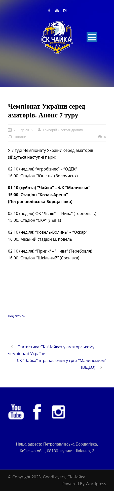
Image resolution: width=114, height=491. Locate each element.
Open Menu (92, 37)
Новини (20, 136)
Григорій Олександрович (63, 130)
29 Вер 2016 (23, 130)
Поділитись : (17, 316)
